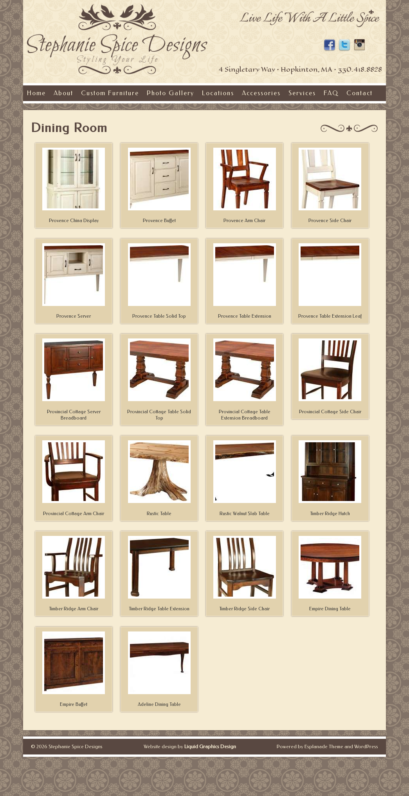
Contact (359, 93)
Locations (218, 93)
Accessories (261, 93)
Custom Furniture (110, 93)
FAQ (331, 93)
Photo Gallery (170, 93)
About (63, 93)
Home (36, 93)
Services (302, 93)
